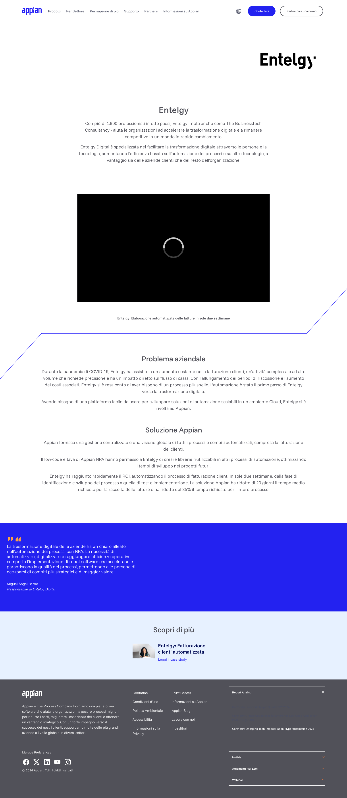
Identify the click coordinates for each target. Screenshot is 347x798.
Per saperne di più (104, 11)
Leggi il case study (172, 659)
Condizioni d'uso (145, 701)
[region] (173, 248)
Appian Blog (181, 710)
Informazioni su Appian (181, 11)
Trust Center (181, 693)
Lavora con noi (183, 719)
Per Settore (75, 11)
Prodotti (54, 11)
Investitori (179, 728)
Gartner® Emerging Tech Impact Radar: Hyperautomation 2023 (273, 728)
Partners (151, 11)
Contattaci (140, 693)
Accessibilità (142, 719)
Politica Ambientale (148, 710)
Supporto (131, 11)
